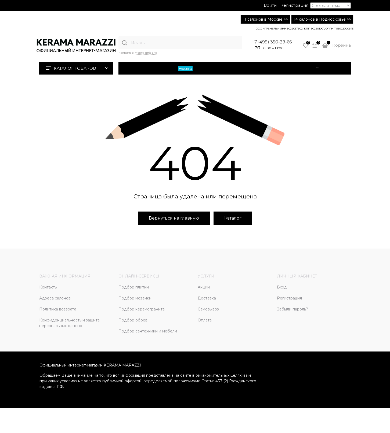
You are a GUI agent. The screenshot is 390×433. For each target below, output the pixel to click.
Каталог (232, 218)
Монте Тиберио (146, 52)
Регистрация (294, 5)
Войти (270, 5)
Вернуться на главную (174, 218)
